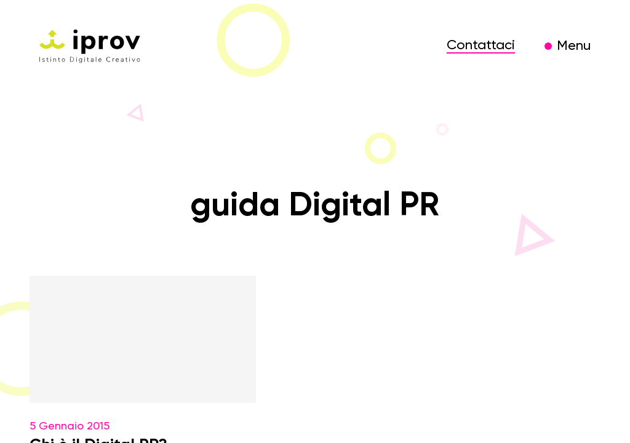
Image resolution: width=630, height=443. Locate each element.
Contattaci (481, 45)
